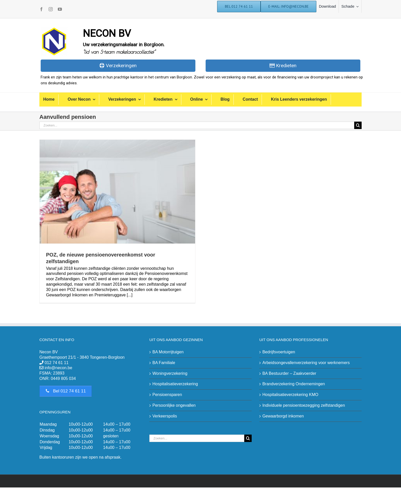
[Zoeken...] (196, 125)
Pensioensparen (167, 394)
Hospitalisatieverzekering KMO (290, 394)
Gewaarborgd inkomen (283, 416)
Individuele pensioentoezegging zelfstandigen (303, 405)
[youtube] (60, 9)
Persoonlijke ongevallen (174, 405)
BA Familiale (163, 362)
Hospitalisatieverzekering (175, 384)
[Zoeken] (358, 125)
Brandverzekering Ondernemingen (293, 384)
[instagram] (51, 9)
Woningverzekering (169, 373)
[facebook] (41, 9)
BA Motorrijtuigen (168, 352)
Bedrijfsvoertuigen (278, 352)
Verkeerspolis (164, 416)
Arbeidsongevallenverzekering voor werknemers (306, 362)
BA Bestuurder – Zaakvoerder (289, 373)
